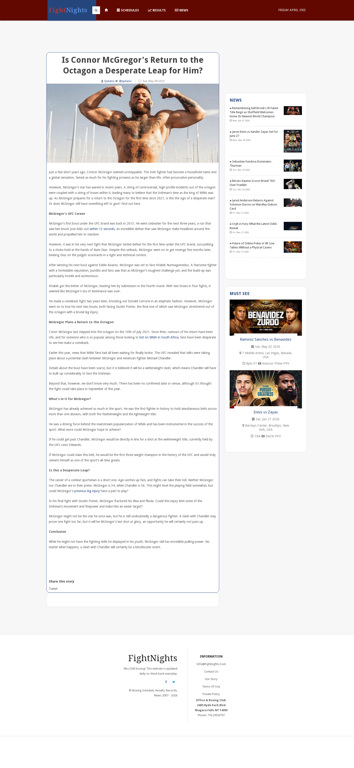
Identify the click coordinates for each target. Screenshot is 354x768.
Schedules (128, 10)
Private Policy (211, 694)
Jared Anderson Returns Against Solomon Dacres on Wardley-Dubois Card (253, 204)
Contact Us (211, 671)
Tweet (53, 588)
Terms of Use (211, 686)
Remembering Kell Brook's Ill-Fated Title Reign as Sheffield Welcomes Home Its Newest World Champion (254, 112)
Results (157, 10)
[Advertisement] (132, 40)
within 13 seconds (102, 229)
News (181, 10)
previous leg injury (87, 491)
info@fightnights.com (211, 664)
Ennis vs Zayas (266, 412)
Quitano (109, 81)
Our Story (211, 679)
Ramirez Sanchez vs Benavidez (265, 339)
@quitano (125, 81)
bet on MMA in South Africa (158, 337)
